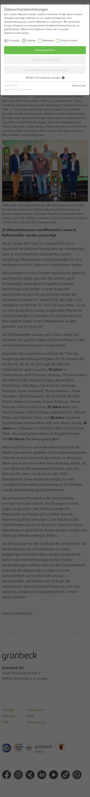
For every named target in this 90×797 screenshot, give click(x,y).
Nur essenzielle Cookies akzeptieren (45, 69)
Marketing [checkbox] (48, 40)
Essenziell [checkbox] (14, 40)
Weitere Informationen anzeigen (45, 77)
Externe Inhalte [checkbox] (68, 40)
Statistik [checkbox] (31, 40)
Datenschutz (79, 85)
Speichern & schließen (45, 59)
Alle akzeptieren (45, 50)
